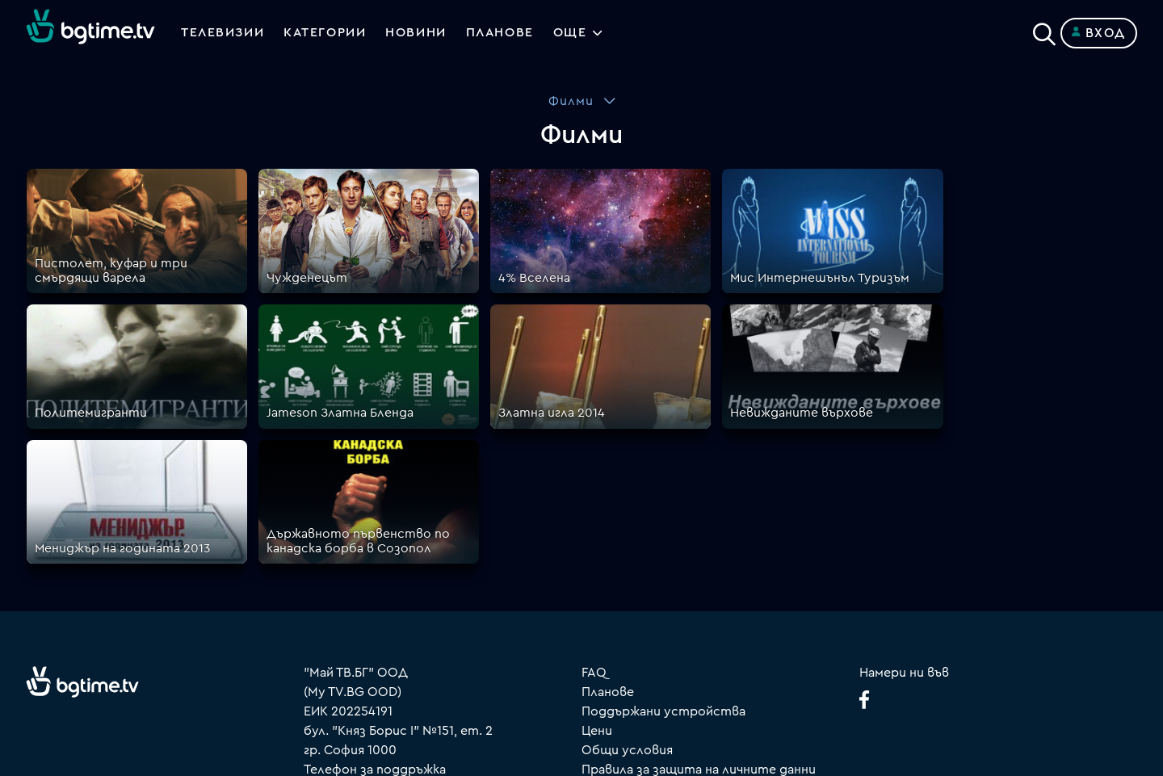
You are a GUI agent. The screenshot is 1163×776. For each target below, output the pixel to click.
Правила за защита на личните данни (699, 583)
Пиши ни (608, 622)
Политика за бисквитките (666, 603)
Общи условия (627, 564)
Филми (571, 100)
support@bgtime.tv (362, 661)
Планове (608, 506)
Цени (597, 545)
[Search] (1044, 29)
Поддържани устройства (663, 525)
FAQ (594, 486)
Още (574, 33)
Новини (418, 33)
